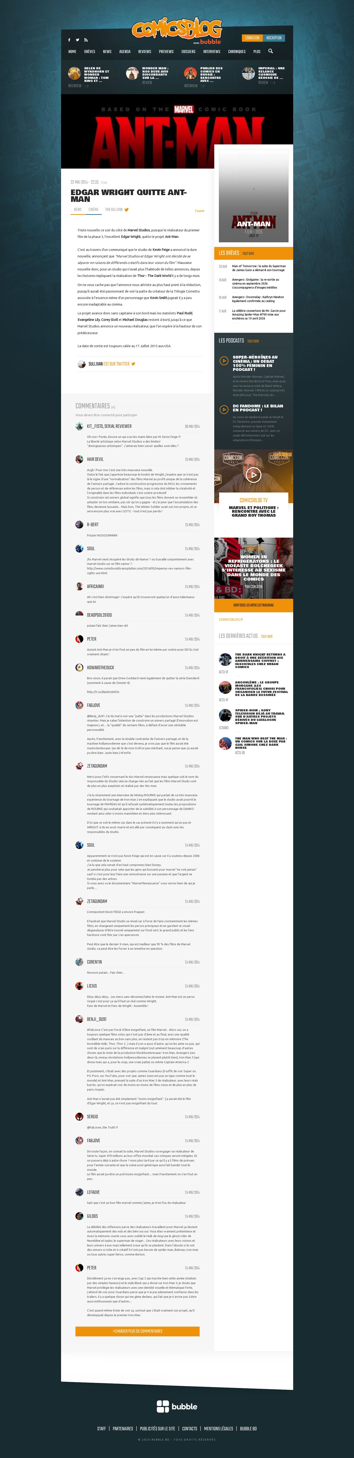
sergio (92, 1117)
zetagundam (97, 766)
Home (72, 54)
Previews (166, 54)
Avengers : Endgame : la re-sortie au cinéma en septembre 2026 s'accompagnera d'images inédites (249, 283)
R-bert (92, 525)
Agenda (124, 54)
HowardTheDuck (100, 668)
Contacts (189, 1429)
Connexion (252, 38)
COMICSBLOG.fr (231, 619)
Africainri (95, 587)
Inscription (274, 38)
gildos (92, 1216)
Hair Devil (95, 459)
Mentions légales (218, 1429)
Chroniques (237, 54)
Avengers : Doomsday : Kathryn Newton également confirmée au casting (251, 299)
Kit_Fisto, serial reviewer (109, 426)
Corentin (94, 962)
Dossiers (188, 54)
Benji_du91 (96, 1019)
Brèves (89, 54)
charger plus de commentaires (137, 1331)
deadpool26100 (99, 615)
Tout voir (248, 254)
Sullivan (91, 364)
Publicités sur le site (157, 1429)
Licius (92, 986)
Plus (257, 54)
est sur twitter (119, 364)
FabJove (93, 705)
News (107, 54)
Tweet (200, 211)
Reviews (144, 54)
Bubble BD (248, 1429)
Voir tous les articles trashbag (254, 605)
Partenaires (123, 1429)
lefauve (93, 1192)
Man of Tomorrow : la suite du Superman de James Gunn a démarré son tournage (252, 268)
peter (91, 639)
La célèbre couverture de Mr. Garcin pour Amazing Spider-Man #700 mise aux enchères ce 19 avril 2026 (252, 314)
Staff (101, 1429)
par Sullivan (114, 209)
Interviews (211, 54)
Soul (91, 549)
